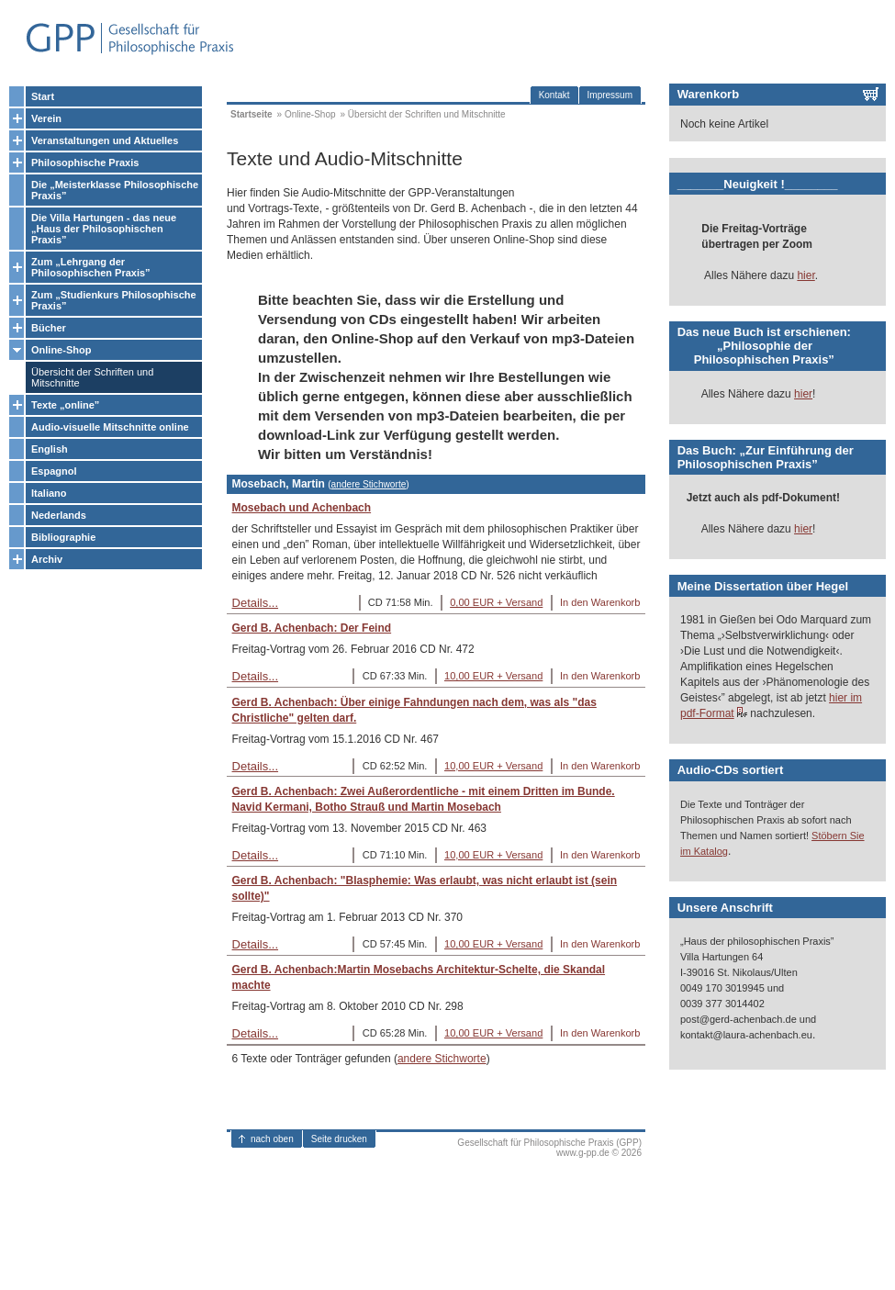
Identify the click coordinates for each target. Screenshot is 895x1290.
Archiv (46, 559)
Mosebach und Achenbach (302, 507)
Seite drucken (339, 1139)
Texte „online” (65, 404)
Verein (46, 118)
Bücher (48, 327)
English (49, 448)
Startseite (251, 114)
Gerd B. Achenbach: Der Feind (312, 628)
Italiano (49, 493)
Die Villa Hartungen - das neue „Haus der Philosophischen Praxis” (103, 228)
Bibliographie (63, 537)
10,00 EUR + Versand (493, 675)
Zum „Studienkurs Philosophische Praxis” (113, 300)
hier (805, 275)
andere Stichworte (369, 484)
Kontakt (554, 95)
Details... (255, 603)
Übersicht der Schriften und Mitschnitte (92, 377)
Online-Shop (61, 349)
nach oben (272, 1139)
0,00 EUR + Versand (496, 602)
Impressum (609, 95)
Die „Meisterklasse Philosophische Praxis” (114, 190)
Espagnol (54, 471)
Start (42, 96)
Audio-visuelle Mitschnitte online (110, 426)
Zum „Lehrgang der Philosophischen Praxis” (91, 267)
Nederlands (58, 515)
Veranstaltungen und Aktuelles (104, 140)
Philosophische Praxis (85, 162)
